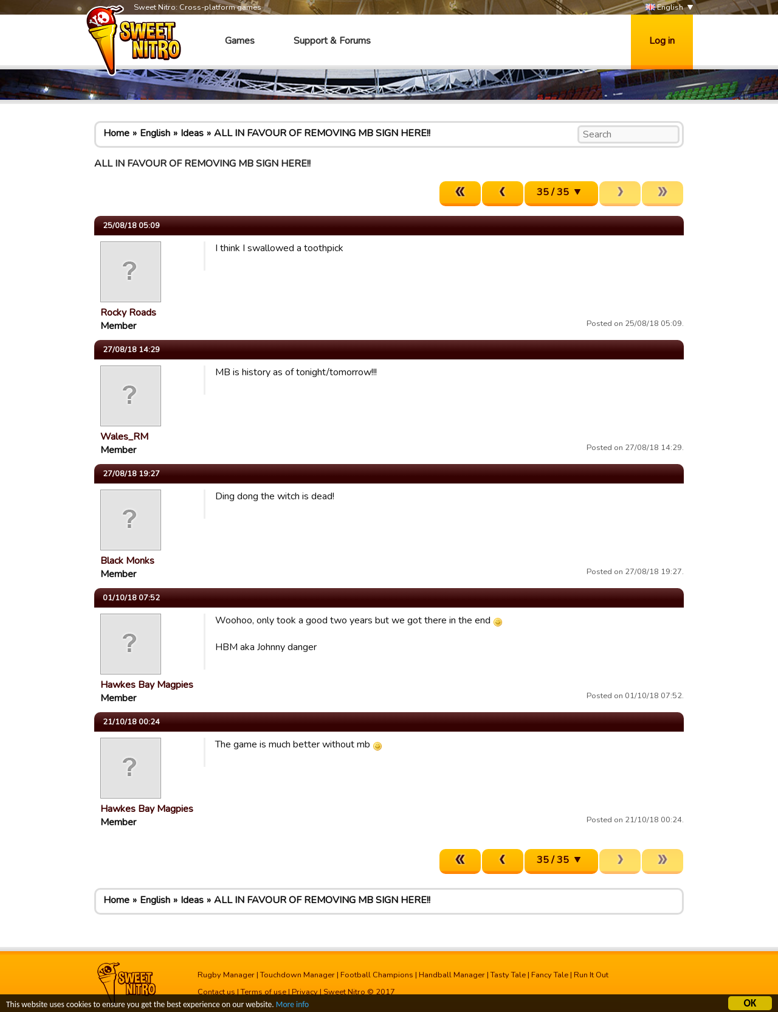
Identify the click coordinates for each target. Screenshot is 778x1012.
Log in (662, 40)
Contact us (216, 991)
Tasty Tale (508, 974)
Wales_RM (124, 436)
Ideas (192, 133)
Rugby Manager (226, 974)
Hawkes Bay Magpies (146, 684)
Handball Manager (452, 974)
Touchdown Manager (297, 974)
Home (116, 133)
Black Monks (127, 560)
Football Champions (376, 974)
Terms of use (263, 991)
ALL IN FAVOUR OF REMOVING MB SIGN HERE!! (322, 133)
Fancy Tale (549, 974)
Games (240, 40)
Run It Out (591, 974)
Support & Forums (332, 40)
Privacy (305, 991)
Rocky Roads (128, 312)
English (664, 7)
